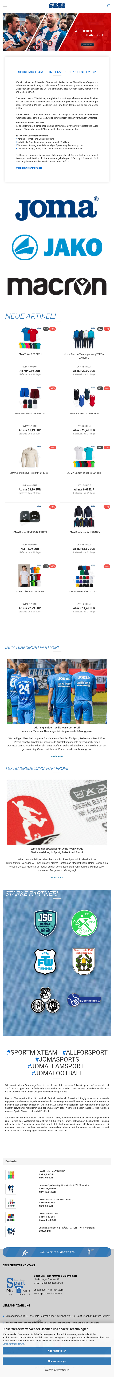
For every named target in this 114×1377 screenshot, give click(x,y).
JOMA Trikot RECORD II (29, 354)
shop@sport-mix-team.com (48, 1289)
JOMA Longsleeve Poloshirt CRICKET (30, 472)
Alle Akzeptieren (57, 1350)
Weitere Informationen (57, 1370)
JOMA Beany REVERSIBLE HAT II (30, 532)
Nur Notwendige (57, 1361)
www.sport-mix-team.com (48, 1293)
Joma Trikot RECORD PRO (30, 591)
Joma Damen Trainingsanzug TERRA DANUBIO (84, 356)
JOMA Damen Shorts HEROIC (30, 413)
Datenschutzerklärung (13, 1343)
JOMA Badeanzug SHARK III (84, 413)
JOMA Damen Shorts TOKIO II (84, 591)
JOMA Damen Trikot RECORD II (84, 472)
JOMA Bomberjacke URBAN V (84, 532)
